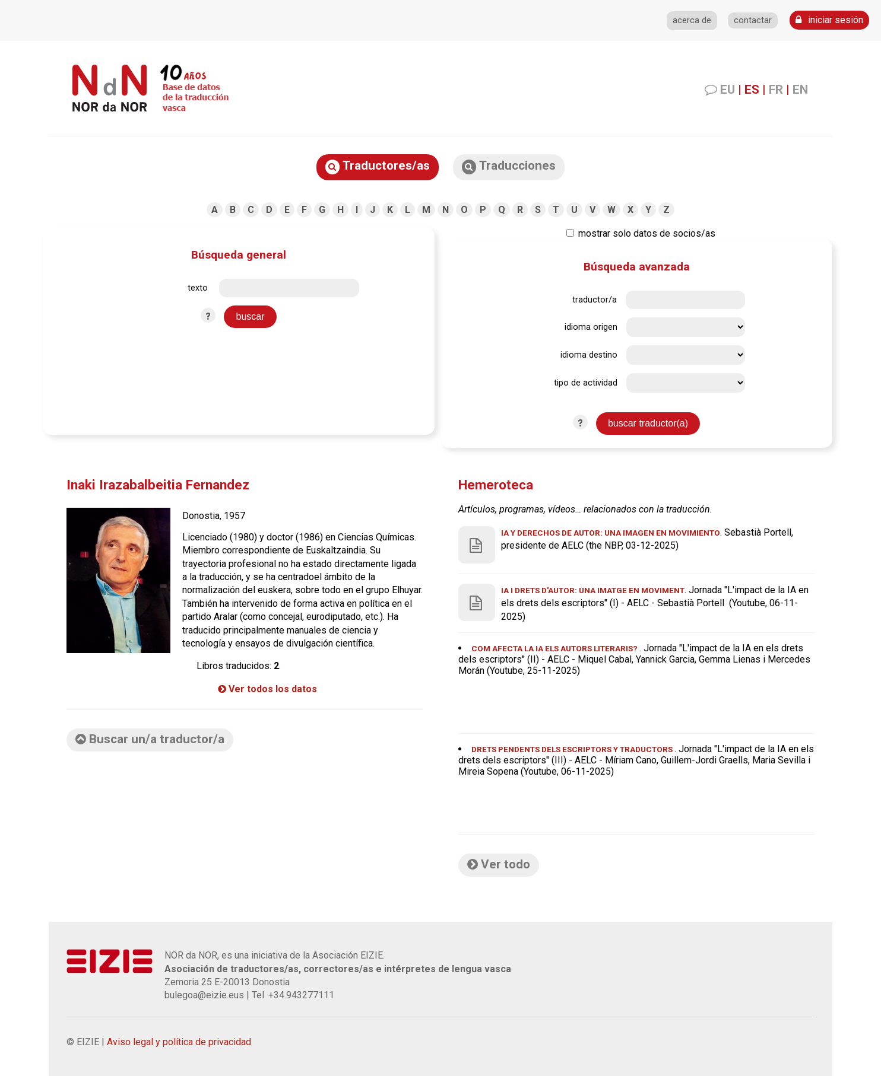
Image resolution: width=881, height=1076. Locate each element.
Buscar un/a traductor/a (149, 739)
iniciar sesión (829, 20)
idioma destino (588, 355)
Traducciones (509, 166)
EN (800, 89)
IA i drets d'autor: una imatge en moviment (592, 590)
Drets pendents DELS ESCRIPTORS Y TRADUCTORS (572, 749)
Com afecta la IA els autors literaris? (555, 648)
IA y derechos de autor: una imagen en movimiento (610, 532)
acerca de (692, 20)
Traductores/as (377, 166)
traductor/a (594, 300)
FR (776, 89)
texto (198, 288)
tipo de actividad (585, 383)
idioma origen (591, 327)
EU (727, 89)
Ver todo (498, 864)
